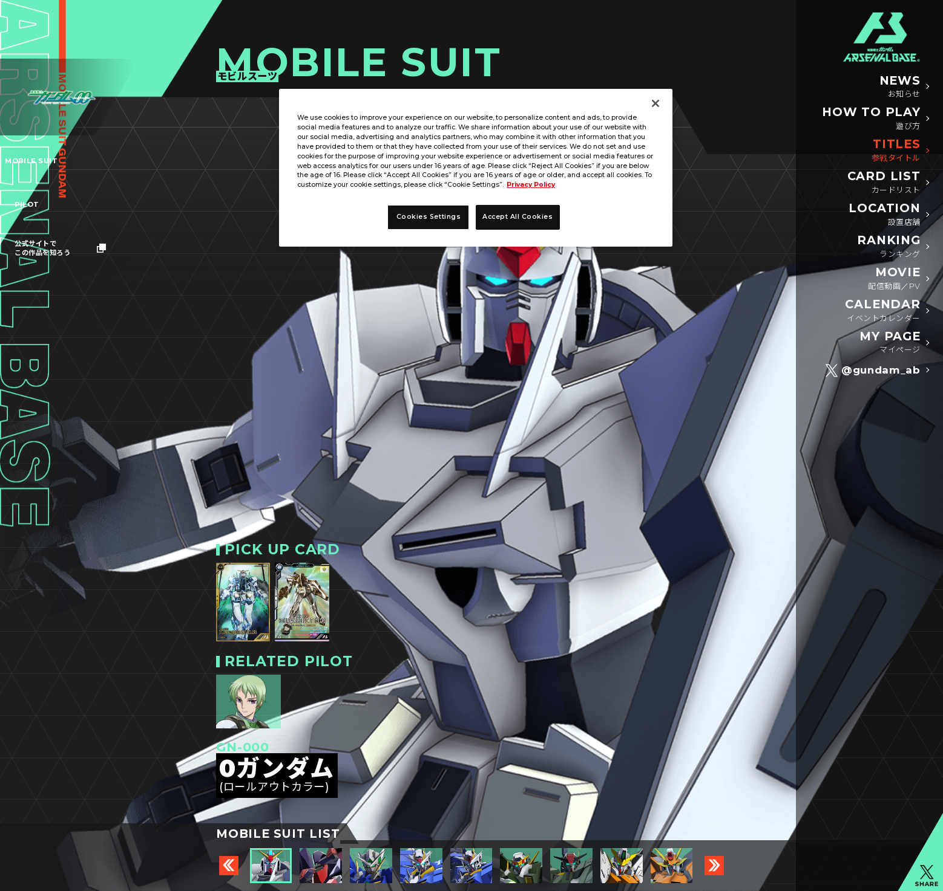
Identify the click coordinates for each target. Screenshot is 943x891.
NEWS (900, 86)
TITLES (896, 150)
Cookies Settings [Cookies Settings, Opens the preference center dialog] (428, 217)
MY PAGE (889, 342)
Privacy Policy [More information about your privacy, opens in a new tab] (531, 185)
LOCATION (884, 214)
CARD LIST (884, 182)
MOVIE (894, 278)
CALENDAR (882, 310)
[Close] (655, 103)
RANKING (888, 246)
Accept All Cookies (517, 217)
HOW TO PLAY (871, 118)
